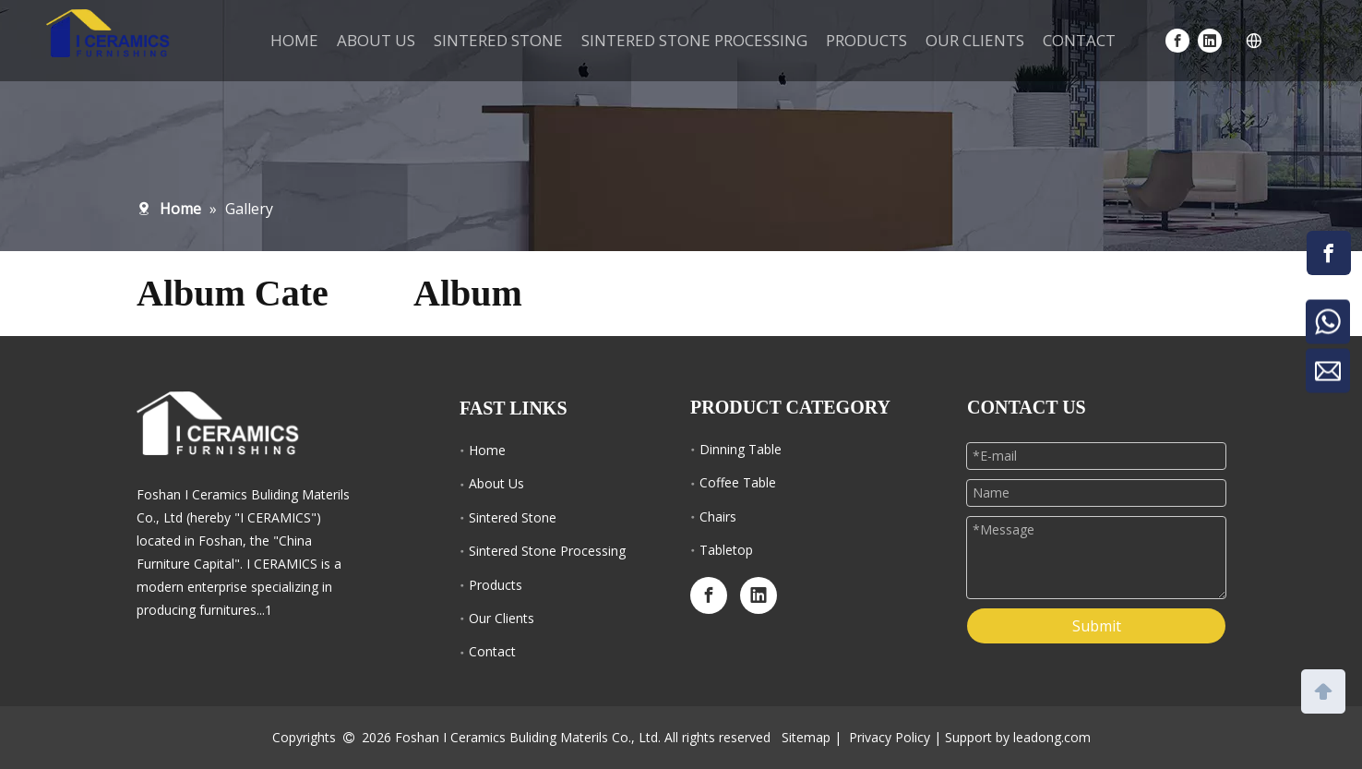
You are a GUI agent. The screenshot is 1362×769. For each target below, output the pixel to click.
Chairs (717, 516)
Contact (492, 651)
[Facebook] (1177, 40)
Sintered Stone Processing (547, 550)
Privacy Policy (889, 737)
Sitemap (806, 737)
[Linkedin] (1210, 40)
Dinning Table (740, 449)
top (1323, 689)
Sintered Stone (512, 517)
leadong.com (1052, 737)
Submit (1096, 626)
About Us (496, 483)
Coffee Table (737, 482)
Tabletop (726, 550)
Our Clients (501, 618)
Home (487, 450)
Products (495, 585)
